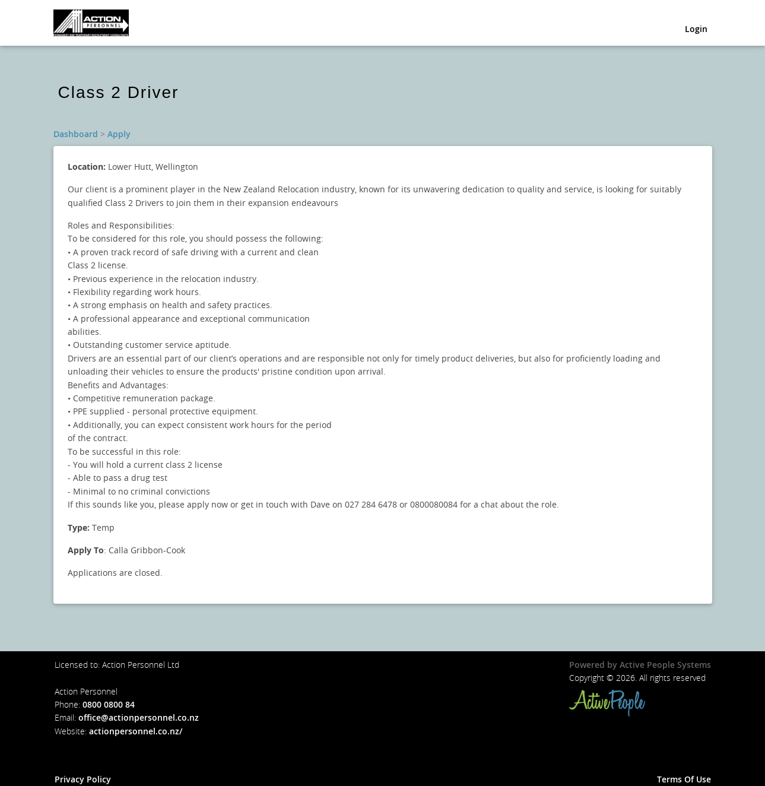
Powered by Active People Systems (640, 664)
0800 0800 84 (108, 704)
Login (696, 31)
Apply (119, 134)
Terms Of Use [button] (684, 779)
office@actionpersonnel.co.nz (138, 717)
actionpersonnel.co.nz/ (135, 731)
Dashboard (75, 134)
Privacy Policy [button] (83, 779)
